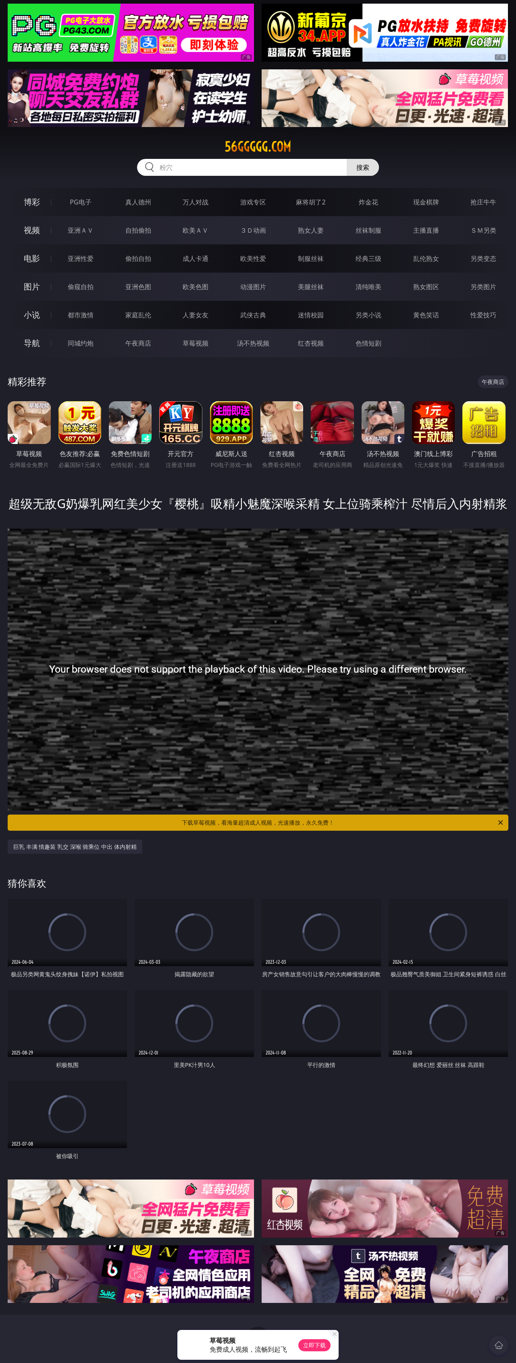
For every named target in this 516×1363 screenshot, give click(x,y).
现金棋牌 (426, 202)
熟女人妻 (311, 230)
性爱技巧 (483, 315)
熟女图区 (426, 286)
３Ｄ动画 (253, 230)
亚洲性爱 (81, 258)
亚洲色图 (138, 286)
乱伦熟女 (426, 258)
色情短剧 (368, 343)
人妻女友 (195, 315)
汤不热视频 (253, 343)
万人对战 (195, 202)
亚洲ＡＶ (81, 230)
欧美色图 (195, 286)
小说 (32, 314)
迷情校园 (311, 315)
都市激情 (81, 315)
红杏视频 (311, 343)
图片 (32, 286)
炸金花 (368, 202)
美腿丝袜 (311, 286)
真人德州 (138, 202)
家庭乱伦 (138, 315)
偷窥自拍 (81, 286)
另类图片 (483, 286)
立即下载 (314, 1345)
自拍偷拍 (138, 230)
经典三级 (368, 258)
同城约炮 (81, 343)
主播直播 (426, 230)
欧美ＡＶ (195, 230)
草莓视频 (195, 343)
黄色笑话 (426, 315)
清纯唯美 (368, 286)
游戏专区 (253, 202)
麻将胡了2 (310, 202)
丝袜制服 (368, 230)
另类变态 (483, 258)
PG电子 (80, 202)
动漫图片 (253, 286)
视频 (32, 230)
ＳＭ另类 (483, 230)
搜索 (362, 167)
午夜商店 (138, 343)
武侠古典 (253, 315)
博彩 (32, 201)
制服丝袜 (311, 258)
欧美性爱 (253, 258)
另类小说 (368, 315)
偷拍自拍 (138, 258)
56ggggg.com (258, 147)
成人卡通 (195, 258)
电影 (32, 258)
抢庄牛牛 (483, 202)
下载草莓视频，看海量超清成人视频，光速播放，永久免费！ (343, 822)
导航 (32, 343)
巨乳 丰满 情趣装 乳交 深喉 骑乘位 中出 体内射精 (74, 846)
